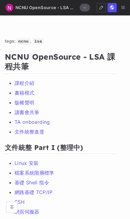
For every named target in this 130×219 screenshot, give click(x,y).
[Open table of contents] (12, 207)
